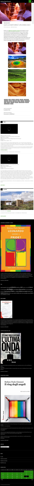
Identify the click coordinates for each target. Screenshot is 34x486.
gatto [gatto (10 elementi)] (29, 289)
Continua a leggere (4, 149)
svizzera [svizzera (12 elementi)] (29, 293)
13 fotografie (9, 210)
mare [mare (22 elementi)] (17, 291)
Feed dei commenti (4, 460)
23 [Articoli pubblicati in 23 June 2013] (31, 476)
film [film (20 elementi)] (24, 289)
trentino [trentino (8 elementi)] (2, 294)
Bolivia (13, 99)
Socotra (12, 102)
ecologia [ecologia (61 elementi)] (10, 289)
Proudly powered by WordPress (5, 484)
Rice (5, 102)
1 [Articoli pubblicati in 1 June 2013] (26, 471)
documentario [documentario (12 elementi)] (4, 289)
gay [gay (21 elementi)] (31, 289)
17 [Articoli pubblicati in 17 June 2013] (2, 476)
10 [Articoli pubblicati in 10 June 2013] (2, 474)
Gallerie (5, 189)
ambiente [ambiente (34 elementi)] (13, 287)
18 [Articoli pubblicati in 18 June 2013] (7, 476)
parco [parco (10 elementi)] (13, 293)
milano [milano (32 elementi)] (21, 291)
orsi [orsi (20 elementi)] (9, 293)
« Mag (2, 479)
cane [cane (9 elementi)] (26, 287)
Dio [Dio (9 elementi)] (1, 289)
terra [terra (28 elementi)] (32, 293)
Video (4, 122)
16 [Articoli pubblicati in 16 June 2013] (31, 474)
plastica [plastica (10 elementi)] (15, 293)
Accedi (2, 456)
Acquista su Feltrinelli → (5, 280)
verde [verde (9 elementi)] (7, 294)
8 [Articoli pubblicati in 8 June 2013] (26, 473)
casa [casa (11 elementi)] (28, 287)
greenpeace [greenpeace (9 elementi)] (2, 291)
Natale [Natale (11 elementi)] (31, 291)
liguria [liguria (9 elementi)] (15, 291)
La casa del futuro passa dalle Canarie (8, 212)
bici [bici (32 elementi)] (22, 287)
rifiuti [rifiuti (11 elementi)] (20, 293)
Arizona (6, 99)
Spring (17, 102)
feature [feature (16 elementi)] (17, 289)
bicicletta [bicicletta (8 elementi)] (24, 287)
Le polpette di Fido (17, 109)
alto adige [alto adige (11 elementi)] (8, 287)
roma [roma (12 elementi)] (22, 293)
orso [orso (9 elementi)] (11, 293)
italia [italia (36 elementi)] (12, 291)
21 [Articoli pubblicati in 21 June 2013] (21, 476)
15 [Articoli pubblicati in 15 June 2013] (26, 474)
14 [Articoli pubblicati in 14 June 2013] (21, 474)
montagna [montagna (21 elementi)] (25, 291)
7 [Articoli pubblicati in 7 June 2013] (21, 473)
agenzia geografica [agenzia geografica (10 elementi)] (4, 287)
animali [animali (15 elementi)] (17, 287)
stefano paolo (14, 27)
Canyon (21, 99)
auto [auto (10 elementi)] (19, 287)
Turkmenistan (21, 102)
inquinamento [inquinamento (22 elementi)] (7, 291)
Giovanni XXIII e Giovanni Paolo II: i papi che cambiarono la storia (12, 180)
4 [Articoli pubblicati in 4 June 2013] (7, 473)
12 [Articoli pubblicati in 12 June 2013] (12, 474)
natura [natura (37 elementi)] (3, 293)
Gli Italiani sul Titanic (4, 151)
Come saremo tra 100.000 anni (17, 113)
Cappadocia (26, 99)
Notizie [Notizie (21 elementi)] (6, 293)
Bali (9, 99)
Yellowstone (7, 103)
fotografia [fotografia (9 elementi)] (27, 289)
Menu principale (32, 1)
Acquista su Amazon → (5, 371)
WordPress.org (3, 462)
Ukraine (27, 102)
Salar (8, 102)
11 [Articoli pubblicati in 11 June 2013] (7, 474)
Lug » (32, 479)
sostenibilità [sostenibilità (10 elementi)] (25, 293)
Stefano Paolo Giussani (6, 1)
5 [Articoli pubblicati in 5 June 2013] (12, 473)
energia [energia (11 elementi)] (14, 289)
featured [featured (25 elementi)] (21, 289)
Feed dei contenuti (4, 458)
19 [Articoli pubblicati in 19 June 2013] (12, 476)
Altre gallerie (4, 216)
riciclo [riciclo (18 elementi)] (18, 293)
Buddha (17, 99)
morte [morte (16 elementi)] (29, 291)
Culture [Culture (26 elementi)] (31, 287)
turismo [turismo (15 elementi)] (4, 294)
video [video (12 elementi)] (9, 294)
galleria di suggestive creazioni (14, 30)
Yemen (12, 103)
